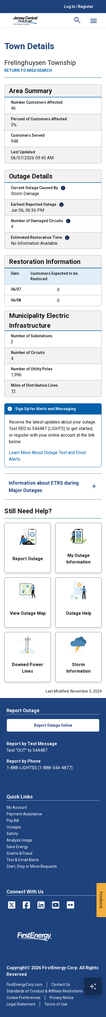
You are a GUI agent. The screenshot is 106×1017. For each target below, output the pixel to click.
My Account (17, 807)
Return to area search (28, 70)
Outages (14, 827)
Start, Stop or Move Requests (32, 866)
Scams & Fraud (19, 853)
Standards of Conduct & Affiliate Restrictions (45, 991)
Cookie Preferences (23, 997)
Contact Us (60, 984)
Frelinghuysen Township (40, 62)
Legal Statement (21, 1004)
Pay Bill (13, 820)
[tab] (53, 486)
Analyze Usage (19, 840)
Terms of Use (55, 1004)
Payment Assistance (24, 814)
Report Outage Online (53, 725)
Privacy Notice (61, 997)
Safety (12, 833)
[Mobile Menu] (93, 21)
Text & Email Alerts (23, 860)
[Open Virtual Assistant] (93, 986)
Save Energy (17, 847)
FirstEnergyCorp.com (24, 984)
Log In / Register (78, 6)
